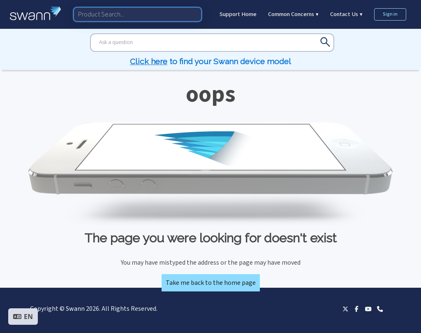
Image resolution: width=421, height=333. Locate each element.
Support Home (238, 14)
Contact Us (346, 14)
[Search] (212, 42)
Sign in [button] (390, 14)
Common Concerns (293, 14)
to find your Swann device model (210, 61)
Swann (75, 308)
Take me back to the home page (211, 282)
